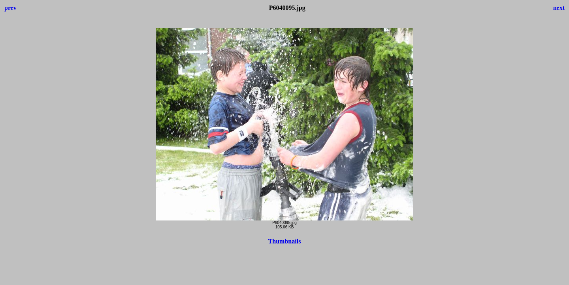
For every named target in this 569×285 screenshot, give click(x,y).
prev (10, 7)
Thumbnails (284, 241)
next (559, 7)
